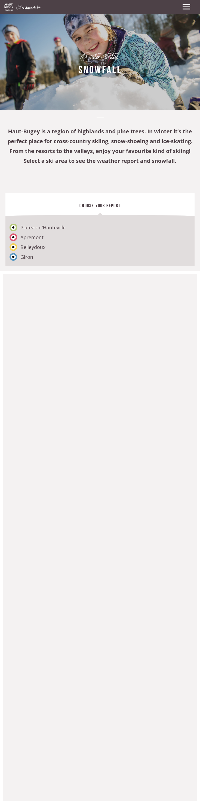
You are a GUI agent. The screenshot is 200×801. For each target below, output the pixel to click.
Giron (26, 257)
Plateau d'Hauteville (43, 227)
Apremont (32, 237)
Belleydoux (32, 247)
